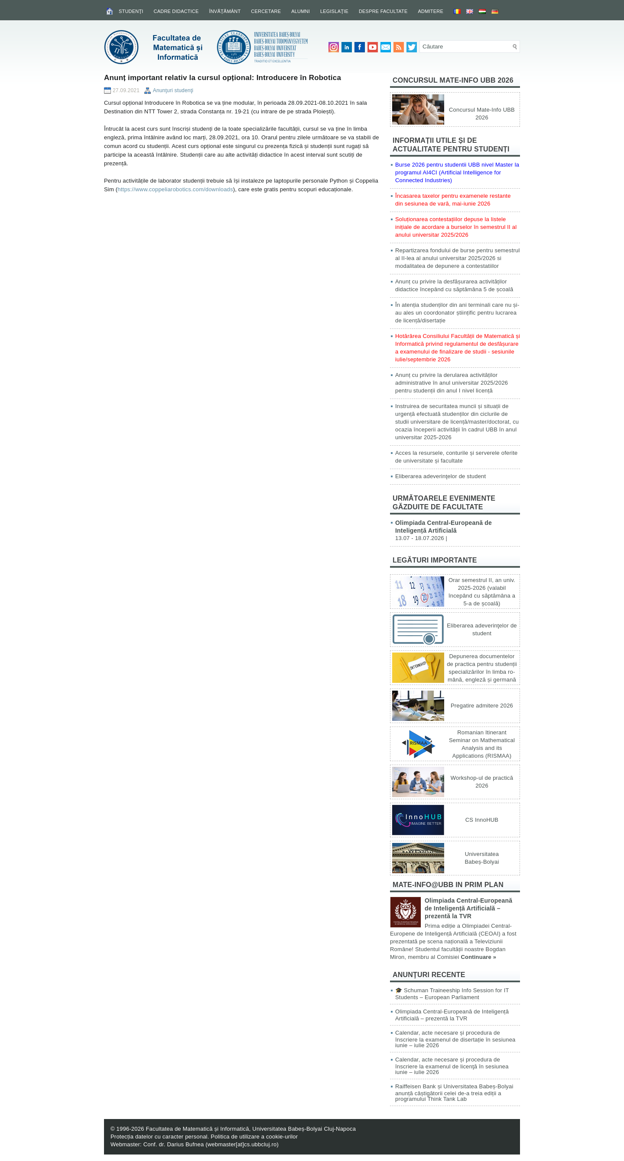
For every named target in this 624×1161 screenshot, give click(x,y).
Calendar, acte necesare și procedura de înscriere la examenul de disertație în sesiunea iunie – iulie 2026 (455, 1038)
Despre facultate (383, 11)
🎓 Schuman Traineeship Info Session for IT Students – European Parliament (452, 993)
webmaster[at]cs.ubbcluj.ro (242, 1144)
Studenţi (131, 11)
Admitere (430, 11)
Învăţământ (224, 11)
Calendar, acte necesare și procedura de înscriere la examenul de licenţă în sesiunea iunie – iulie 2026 (452, 1065)
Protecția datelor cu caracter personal (159, 1136)
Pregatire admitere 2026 (482, 705)
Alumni (300, 11)
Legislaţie (334, 11)
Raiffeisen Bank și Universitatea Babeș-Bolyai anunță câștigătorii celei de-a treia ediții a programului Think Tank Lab (454, 1092)
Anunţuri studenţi (173, 90)
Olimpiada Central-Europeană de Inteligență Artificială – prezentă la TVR (468, 908)
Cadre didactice (176, 11)
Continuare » (478, 957)
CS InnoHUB (481, 820)
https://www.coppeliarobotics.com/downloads (175, 189)
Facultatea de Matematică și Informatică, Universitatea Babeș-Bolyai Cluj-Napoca (251, 1129)
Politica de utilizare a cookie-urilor (254, 1136)
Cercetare (266, 11)
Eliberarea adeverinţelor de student (440, 476)
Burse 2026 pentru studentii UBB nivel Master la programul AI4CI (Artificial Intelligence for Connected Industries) (457, 172)
